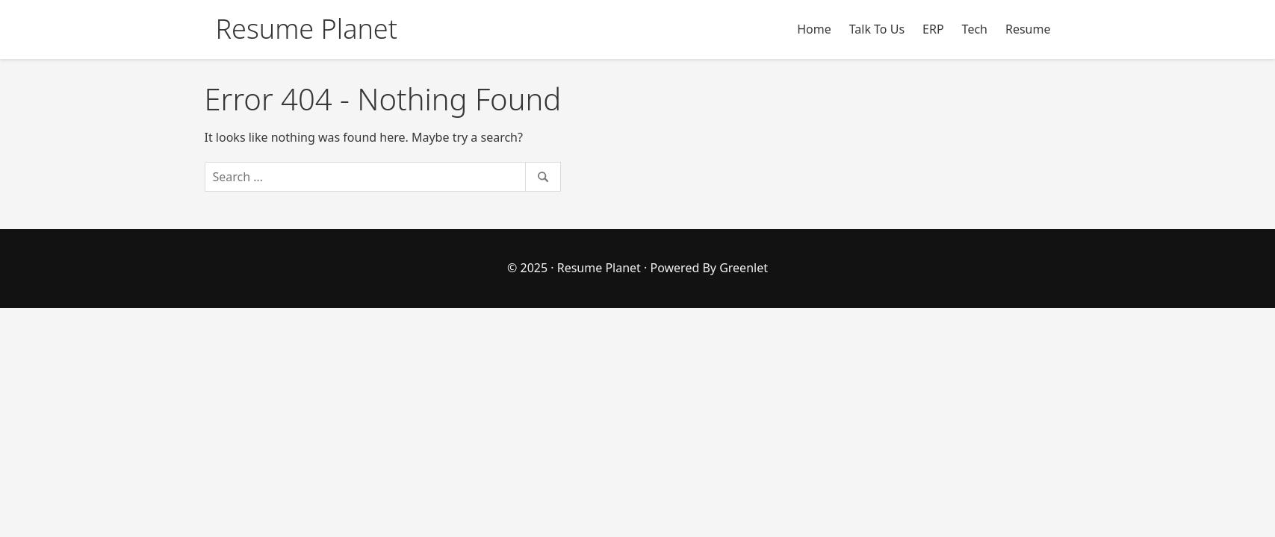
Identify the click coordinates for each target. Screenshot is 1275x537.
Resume (1028, 29)
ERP (933, 29)
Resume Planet (599, 268)
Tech (974, 29)
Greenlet (743, 268)
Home (814, 29)
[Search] (383, 177)
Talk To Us (877, 29)
